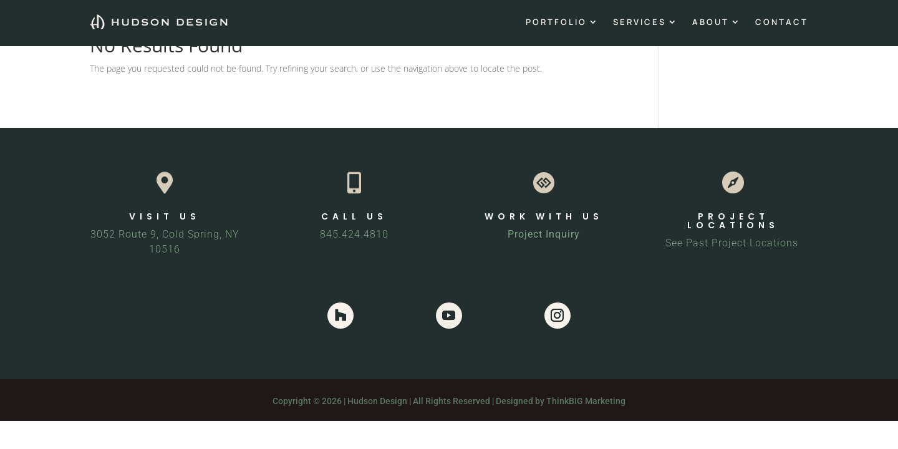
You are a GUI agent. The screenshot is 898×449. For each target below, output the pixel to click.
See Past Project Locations (733, 243)
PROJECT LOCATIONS (733, 220)
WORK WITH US (544, 216)
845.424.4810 (354, 234)
